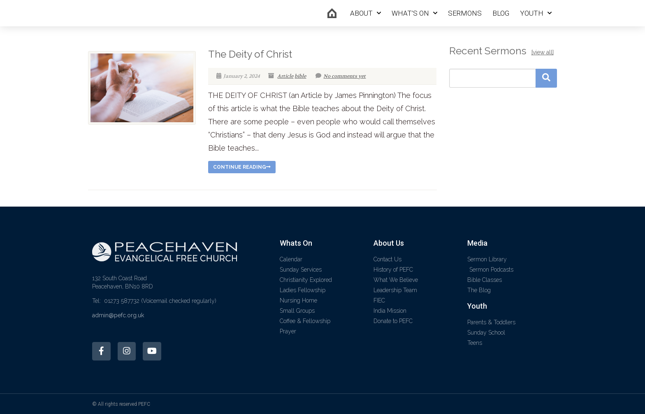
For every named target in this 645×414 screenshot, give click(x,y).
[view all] (542, 52)
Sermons (465, 13)
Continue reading (242, 167)
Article (285, 76)
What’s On (414, 13)
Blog (500, 13)
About (365, 13)
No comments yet (341, 76)
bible (300, 76)
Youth (536, 13)
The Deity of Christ (250, 54)
